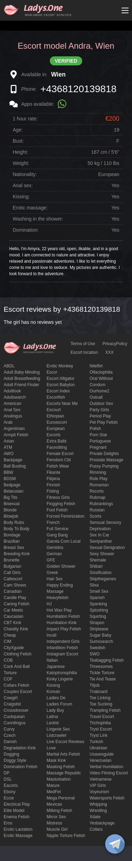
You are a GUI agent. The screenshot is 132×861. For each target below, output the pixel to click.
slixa (94, 585)
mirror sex (56, 816)
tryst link (99, 735)
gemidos (55, 547)
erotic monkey (60, 366)
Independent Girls (63, 641)
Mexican (54, 804)
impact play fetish (64, 629)
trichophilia (100, 722)
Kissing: (21, 196)
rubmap (97, 497)
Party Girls (99, 409)
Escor (52, 372)
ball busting (15, 466)
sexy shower (102, 553)
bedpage (12, 485)
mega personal (61, 798)
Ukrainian (98, 748)
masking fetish (61, 766)
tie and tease (103, 679)
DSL (8, 779)
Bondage (12, 535)
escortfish (56, 397)
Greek (52, 572)
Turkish (96, 741)
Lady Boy (55, 710)
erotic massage (18, 835)
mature (53, 785)
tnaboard (98, 691)
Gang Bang (57, 535)
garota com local (63, 541)
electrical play (17, 804)
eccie (9, 798)
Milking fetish (59, 810)
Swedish (97, 647)
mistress (54, 823)
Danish (10, 741)
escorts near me (62, 403)
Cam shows (15, 585)
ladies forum (59, 704)
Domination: (26, 230)
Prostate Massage (106, 459)
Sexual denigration (107, 547)
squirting (98, 616)
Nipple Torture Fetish (66, 835)
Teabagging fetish (107, 660)
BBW (8, 472)
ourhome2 (99, 391)
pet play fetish (104, 422)
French (53, 522)
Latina (52, 716)
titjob (95, 685)
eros (8, 823)
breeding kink (17, 553)
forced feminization (66, 516)
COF (8, 679)
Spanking (98, 603)
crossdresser (16, 710)
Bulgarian (13, 566)
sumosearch (101, 641)
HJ (49, 603)
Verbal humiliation (106, 766)
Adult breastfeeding (22, 378)
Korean (53, 691)
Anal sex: (23, 185)
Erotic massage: (30, 207)
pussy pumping (104, 466)
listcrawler (57, 735)
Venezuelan (100, 760)
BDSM (10, 478)
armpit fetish (16, 434)
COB (8, 660)
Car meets (13, 610)
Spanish (97, 597)
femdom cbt (59, 459)
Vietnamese (100, 779)
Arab (8, 422)
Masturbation (59, 779)
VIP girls (98, 785)
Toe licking (100, 697)
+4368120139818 (78, 88)
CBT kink (12, 622)
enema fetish (17, 816)
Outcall (96, 397)
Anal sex (12, 409)
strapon (97, 622)
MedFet (54, 791)
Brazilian (12, 541)
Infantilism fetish (62, 647)
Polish (95, 428)
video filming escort (109, 773)
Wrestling (98, 810)
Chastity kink (16, 629)
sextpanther (101, 541)
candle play (15, 597)
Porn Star (98, 434)
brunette (12, 560)
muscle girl (57, 829)
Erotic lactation (18, 829)
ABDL (9, 366)
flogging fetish (61, 503)
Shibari (96, 566)
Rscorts (97, 491)
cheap (10, 635)
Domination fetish (21, 766)
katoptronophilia (62, 672)
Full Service (58, 528)
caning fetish (17, 603)
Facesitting (57, 447)
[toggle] (115, 844)
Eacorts (11, 785)
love (51, 748)
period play (100, 416)
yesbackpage (102, 823)
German (54, 553)
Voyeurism (99, 791)
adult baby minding (22, 372)
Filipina (53, 478)
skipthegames (103, 578)
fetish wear (58, 466)
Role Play (98, 478)
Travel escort (102, 716)
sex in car (99, 535)
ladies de (56, 697)
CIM (7, 641)
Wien (58, 74)
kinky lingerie (60, 679)
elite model (14, 810)
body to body (17, 528)
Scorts (95, 516)
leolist (53, 722)
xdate (95, 816)
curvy (9, 729)
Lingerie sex (58, 729)
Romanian (99, 485)
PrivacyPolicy (114, 343)
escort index (58, 391)
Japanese (56, 666)
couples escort (18, 691)
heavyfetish (58, 597)
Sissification (100, 572)
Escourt (54, 409)
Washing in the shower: (38, 219)
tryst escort (101, 729)
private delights (104, 453)
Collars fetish (16, 685)
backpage (13, 459)
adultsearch (15, 397)
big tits (10, 497)
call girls (12, 572)
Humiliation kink (62, 622)
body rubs (14, 522)
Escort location (84, 352)
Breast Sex (14, 547)
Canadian (13, 591)
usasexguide (102, 754)
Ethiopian (55, 416)
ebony (10, 791)
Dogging (12, 754)
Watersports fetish (107, 798)
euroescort (57, 422)
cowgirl (11, 697)
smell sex (99, 591)
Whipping (98, 804)
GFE (51, 560)
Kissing (53, 685)
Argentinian (14, 428)
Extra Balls (57, 441)
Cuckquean (14, 716)
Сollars (96, 829)
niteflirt (96, 366)
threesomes (101, 666)
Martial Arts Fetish (63, 754)
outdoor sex (101, 403)
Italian (52, 660)
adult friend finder (21, 384)
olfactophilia (101, 372)
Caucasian (14, 616)
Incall (51, 635)
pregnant (98, 447)
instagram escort (62, 654)
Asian (9, 441)
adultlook (12, 391)
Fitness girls (58, 497)
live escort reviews (65, 741)
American (13, 403)
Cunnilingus (15, 722)
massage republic (64, 773)
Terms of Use (83, 343)
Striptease (99, 629)
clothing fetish (18, 654)
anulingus (13, 416)
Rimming (98, 472)
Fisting (53, 491)
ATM (8, 447)
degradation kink (20, 748)
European (56, 428)
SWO (95, 654)
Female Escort (60, 453)
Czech (10, 735)
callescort (13, 578)
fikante (53, 472)
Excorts (54, 434)
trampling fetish (105, 710)
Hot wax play (59, 610)
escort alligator (61, 378)
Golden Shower (61, 566)
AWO (9, 453)
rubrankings (101, 503)
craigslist (12, 704)
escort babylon (61, 384)
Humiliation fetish (63, 616)
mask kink (56, 760)
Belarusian (14, 491)
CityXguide (14, 647)
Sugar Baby (100, 635)
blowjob (11, 516)
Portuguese (100, 441)
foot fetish (57, 510)
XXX (109, 352)
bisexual (12, 503)
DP (7, 773)
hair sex (55, 578)
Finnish (53, 485)
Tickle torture (102, 672)
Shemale (98, 560)
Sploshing (99, 610)
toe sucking (101, 704)
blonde (10, 510)
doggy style (15, 760)
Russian (97, 510)
